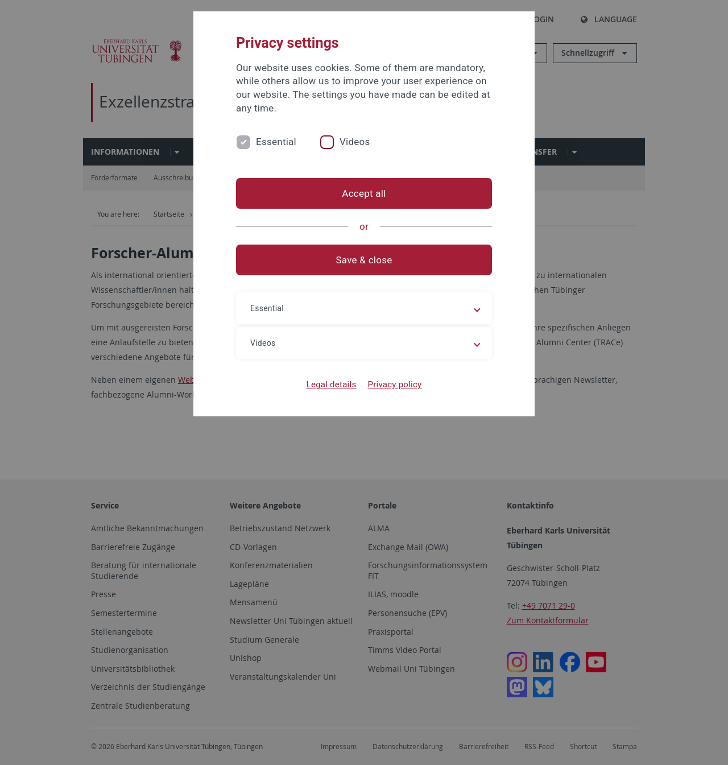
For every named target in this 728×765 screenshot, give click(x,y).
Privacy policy (394, 384)
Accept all (364, 193)
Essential (276, 141)
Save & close (364, 260)
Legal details (332, 384)
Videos (355, 141)
